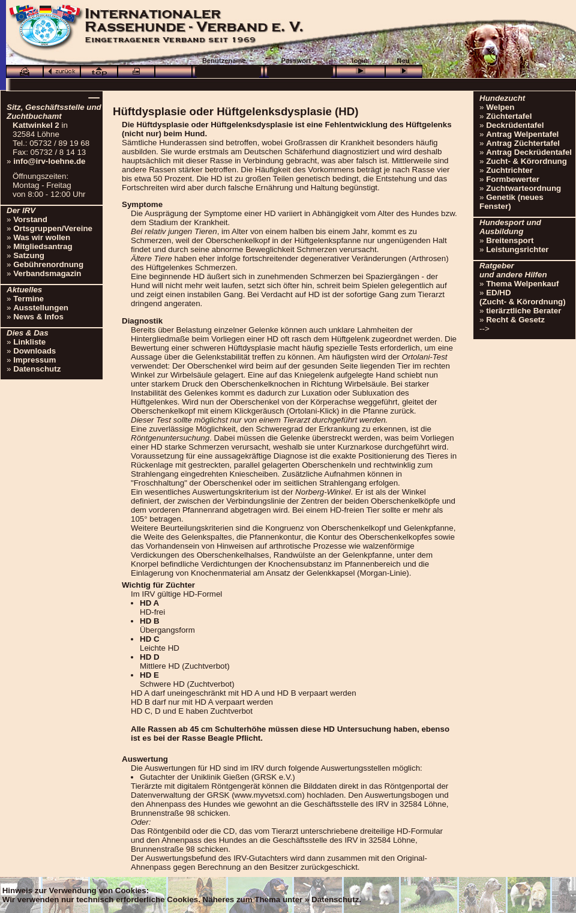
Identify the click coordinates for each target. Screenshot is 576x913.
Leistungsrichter (517, 249)
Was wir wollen (41, 237)
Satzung (28, 255)
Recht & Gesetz (515, 319)
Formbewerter (512, 179)
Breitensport (509, 240)
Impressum (34, 359)
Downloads (34, 350)
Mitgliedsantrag (43, 246)
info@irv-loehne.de (49, 161)
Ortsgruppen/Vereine (52, 228)
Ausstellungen (40, 307)
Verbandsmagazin (47, 273)
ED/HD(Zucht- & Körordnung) (522, 297)
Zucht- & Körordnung (526, 161)
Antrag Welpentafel (522, 134)
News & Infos (38, 316)
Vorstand (30, 219)
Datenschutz (37, 368)
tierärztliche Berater (523, 310)
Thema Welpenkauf (522, 283)
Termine (28, 298)
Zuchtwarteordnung (523, 188)
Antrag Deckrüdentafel (529, 152)
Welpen (500, 107)
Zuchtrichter (509, 170)
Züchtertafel (509, 116)
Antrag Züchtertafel (523, 143)
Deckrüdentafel (515, 125)
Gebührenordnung (48, 264)
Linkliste (29, 341)
